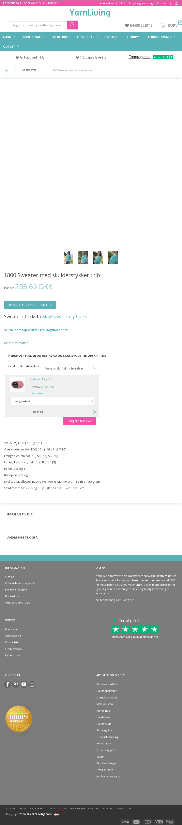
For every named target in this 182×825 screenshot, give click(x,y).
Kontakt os (107, 3)
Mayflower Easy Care (41, 379)
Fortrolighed (113, 808)
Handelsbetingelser (84, 808)
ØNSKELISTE (139, 25)
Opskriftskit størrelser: (24, 366)
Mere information (16, 343)
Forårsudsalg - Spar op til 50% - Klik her (30, 3)
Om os (161, 3)
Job (129, 808)
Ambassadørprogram (19, 602)
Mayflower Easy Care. (64, 316)
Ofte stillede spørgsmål (20, 583)
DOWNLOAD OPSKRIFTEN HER (30, 305)
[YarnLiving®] (90, 12)
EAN (122, 3)
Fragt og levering (141, 3)
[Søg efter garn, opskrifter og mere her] (72, 25)
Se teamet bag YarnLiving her (115, 600)
